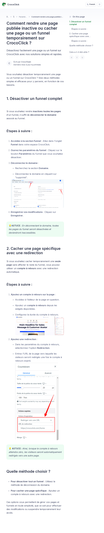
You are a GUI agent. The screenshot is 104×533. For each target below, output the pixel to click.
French (91, 4)
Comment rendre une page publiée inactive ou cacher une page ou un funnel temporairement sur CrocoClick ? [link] (47, 17)
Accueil (7, 17)
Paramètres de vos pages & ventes (23, 17)
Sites (14, 17)
